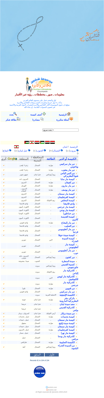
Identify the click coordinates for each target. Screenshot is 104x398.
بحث (11, 114)
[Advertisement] (91, 117)
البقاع (6, 150)
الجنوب (40, 150)
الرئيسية (63, 114)
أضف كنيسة (36, 114)
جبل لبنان (23, 150)
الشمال (57, 150)
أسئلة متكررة (62, 120)
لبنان (65, 147)
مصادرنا (36, 120)
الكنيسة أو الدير (67, 158)
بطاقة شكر (11, 120)
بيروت (73, 150)
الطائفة (51, 158)
